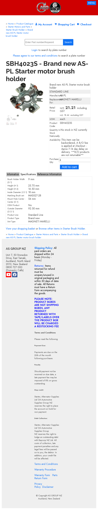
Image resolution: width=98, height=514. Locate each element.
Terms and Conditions (46, 464)
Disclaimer (47, 487)
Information (13, 174)
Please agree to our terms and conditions (35, 56)
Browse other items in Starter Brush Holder (62, 229)
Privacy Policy (38, 485)
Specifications (28, 174)
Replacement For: (56, 101)
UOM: (52, 119)
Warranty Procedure (45, 469)
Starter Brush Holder (15, 29)
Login (35, 50)
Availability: (55, 140)
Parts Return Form (45, 476)
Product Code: (53, 124)
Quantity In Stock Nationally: (55, 133)
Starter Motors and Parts (19, 26)
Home (11, 23)
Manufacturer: (56, 95)
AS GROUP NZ (55, 495)
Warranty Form (42, 475)
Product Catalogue (24, 23)
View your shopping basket (20, 229)
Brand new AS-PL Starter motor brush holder (19, 32)
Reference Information (49, 174)
